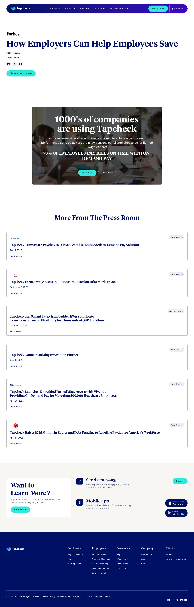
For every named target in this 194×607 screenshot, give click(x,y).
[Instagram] (173, 600)
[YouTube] (186, 600)
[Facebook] (169, 600)
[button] (56, 8)
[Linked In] (182, 600)
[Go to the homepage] (15, 549)
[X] (178, 600)
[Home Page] (21, 8)
